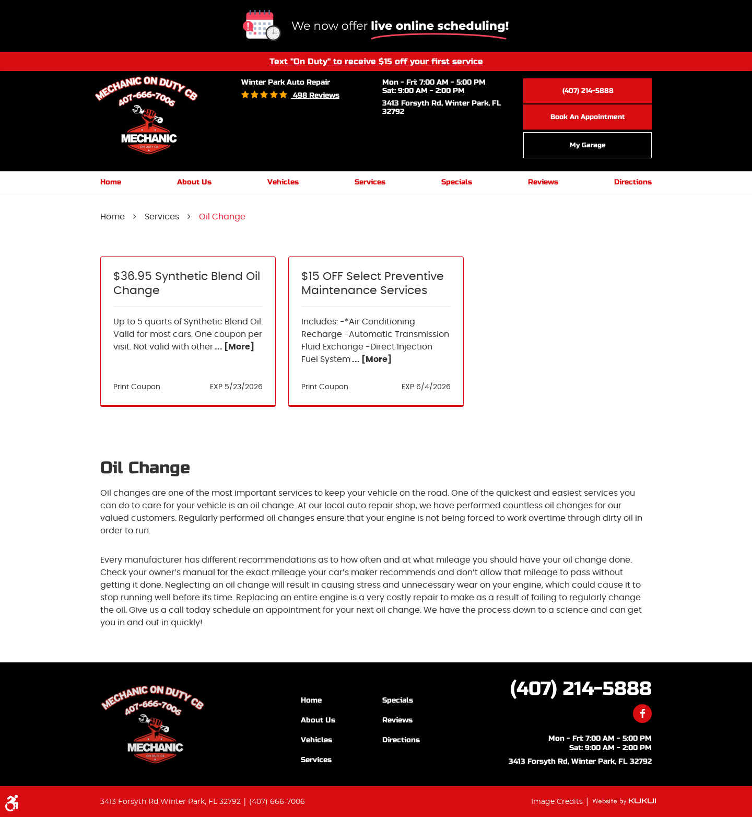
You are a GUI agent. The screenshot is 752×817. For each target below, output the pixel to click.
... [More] (233, 347)
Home (110, 182)
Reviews (543, 182)
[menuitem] (110, 182)
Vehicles (283, 182)
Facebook (642, 713)
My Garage (588, 145)
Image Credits (558, 802)
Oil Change (222, 217)
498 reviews (315, 95)
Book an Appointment (587, 117)
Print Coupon (136, 387)
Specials (456, 182)
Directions (633, 182)
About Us (194, 182)
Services (370, 182)
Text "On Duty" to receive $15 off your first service (376, 61)
